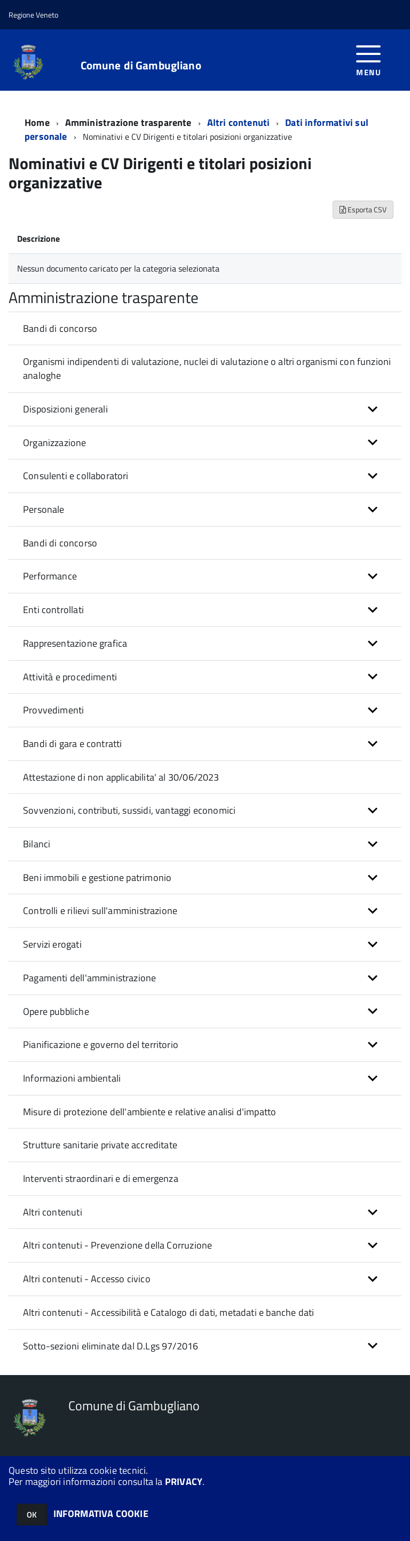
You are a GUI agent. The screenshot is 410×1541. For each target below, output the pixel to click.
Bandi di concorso (60, 328)
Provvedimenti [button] (53, 710)
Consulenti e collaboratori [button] (76, 475)
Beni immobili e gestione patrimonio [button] (97, 877)
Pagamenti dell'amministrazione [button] (89, 978)
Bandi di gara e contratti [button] (72, 743)
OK (32, 1514)
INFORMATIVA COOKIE (100, 1513)
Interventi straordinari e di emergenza (100, 1178)
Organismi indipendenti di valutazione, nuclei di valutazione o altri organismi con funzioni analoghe (207, 368)
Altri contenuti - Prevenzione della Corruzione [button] (117, 1245)
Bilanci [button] (36, 844)
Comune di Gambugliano (141, 65)
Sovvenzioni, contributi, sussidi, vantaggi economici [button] (129, 810)
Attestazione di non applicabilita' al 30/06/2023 (121, 777)
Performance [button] (50, 576)
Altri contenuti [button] (52, 1212)
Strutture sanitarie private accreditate (100, 1145)
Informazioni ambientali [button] (72, 1078)
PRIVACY (183, 1481)
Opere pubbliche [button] (56, 1011)
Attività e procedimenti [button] (70, 677)
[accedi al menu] (368, 59)
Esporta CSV (363, 209)
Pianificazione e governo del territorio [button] (100, 1044)
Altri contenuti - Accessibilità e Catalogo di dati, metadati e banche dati (168, 1312)
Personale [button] (44, 509)
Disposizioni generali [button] (65, 409)
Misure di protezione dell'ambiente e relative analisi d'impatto (149, 1112)
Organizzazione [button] (54, 442)
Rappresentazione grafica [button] (75, 643)
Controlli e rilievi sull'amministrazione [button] (100, 910)
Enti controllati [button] (53, 609)
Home (37, 122)
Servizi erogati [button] (52, 944)
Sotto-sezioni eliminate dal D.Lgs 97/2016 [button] (110, 1346)
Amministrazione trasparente (128, 122)
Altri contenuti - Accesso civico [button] (87, 1279)
